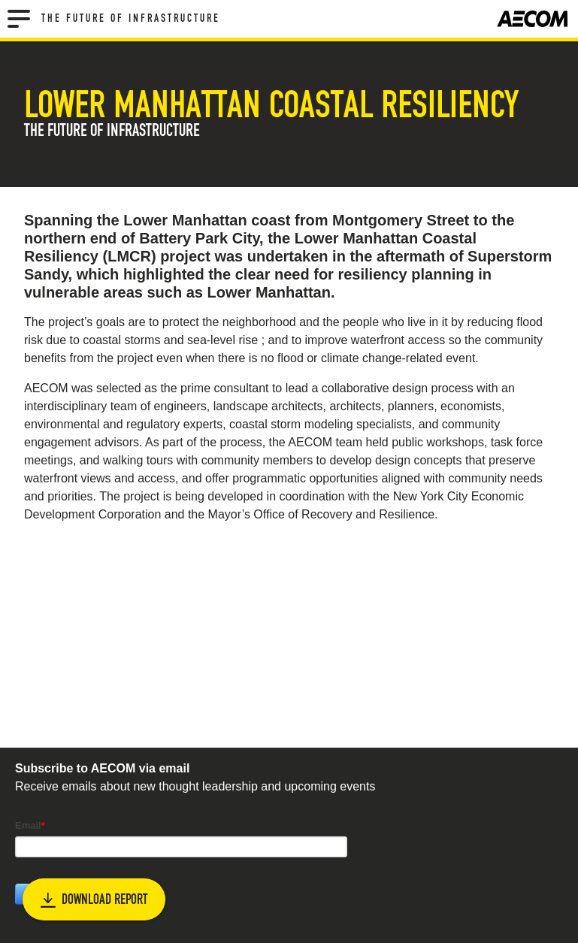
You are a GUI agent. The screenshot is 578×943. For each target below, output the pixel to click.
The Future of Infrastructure (130, 19)
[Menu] (19, 18)
